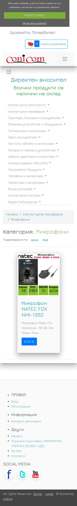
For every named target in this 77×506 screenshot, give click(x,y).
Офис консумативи (23, 137)
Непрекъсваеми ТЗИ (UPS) (28, 163)
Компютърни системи (24, 195)
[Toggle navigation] (65, 59)
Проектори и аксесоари (27, 182)
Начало (12, 214)
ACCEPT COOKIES (34, 15)
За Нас (16, 451)
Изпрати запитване (26, 421)
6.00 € (29, 341)
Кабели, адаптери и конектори (32, 156)
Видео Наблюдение (23, 202)
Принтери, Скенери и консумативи (35, 118)
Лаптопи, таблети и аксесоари (31, 143)
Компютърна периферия (27, 111)
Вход (14, 401)
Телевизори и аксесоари (27, 131)
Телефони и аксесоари (26, 176)
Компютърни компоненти (27, 105)
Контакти (18, 456)
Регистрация (21, 406)
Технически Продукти (25, 169)
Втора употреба (20, 189)
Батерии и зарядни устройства (32, 150)
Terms (37, 493)
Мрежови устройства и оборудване (35, 124)
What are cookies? (35, 23)
